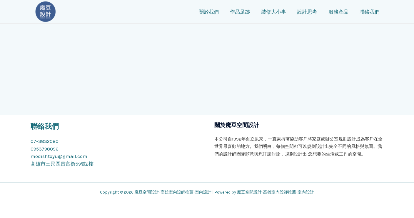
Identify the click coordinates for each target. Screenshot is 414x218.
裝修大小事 (280, 12)
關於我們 (218, 12)
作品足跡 (248, 12)
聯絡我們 (373, 12)
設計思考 (313, 12)
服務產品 (343, 12)
